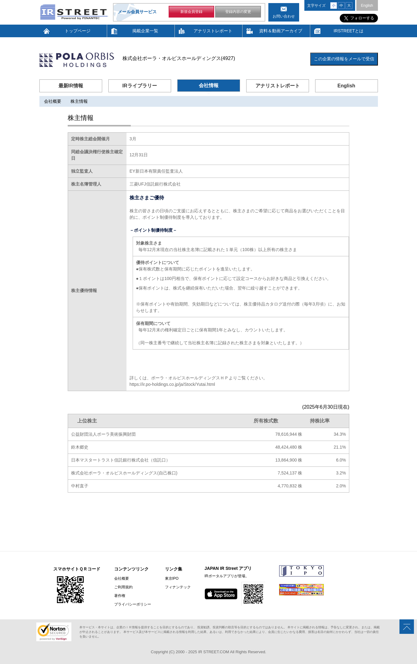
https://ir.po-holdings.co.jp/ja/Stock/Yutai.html (172, 384)
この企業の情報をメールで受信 (344, 58)
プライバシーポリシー (132, 604)
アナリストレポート (213, 30)
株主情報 (79, 101)
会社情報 (209, 85)
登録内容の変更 (238, 12)
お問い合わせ (284, 16)
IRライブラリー (139, 85)
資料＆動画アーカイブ (280, 30)
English (367, 5)
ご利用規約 (123, 587)
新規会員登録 (191, 12)
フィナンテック (178, 587)
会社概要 (52, 101)
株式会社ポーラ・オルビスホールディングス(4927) (178, 58)
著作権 (119, 596)
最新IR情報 (70, 85)
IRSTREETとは (348, 30)
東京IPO (172, 578)
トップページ (77, 30)
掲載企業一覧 (145, 30)
